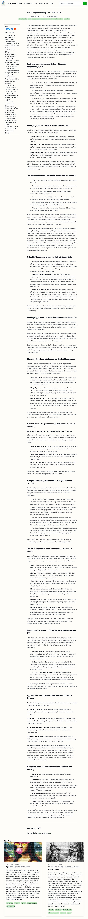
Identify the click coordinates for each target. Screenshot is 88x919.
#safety (51, 909)
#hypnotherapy (67, 909)
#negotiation (54, 19)
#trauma (63, 913)
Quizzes (51, 3)
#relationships (23, 19)
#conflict (66, 19)
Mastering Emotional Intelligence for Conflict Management (12, 73)
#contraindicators (54, 913)
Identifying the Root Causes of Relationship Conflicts (12, 46)
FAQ (36, 3)
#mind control (11, 906)
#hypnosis (10, 903)
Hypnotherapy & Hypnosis (39, 833)
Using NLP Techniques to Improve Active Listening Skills (12, 60)
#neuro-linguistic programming (40, 19)
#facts (23, 903)
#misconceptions (32, 903)
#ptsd (69, 913)
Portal (46, 3)
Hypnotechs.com (28, 3)
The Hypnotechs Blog (11, 3)
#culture (17, 903)
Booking (41, 3)
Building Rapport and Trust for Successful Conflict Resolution (12, 66)
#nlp (29, 19)
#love (61, 19)
